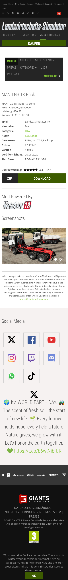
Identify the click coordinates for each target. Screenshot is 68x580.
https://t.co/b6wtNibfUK (37, 451)
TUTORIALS (54, 34)
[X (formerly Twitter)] (8, 13)
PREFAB (11, 67)
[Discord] (33, 13)
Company (58, 4)
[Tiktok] (38, 13)
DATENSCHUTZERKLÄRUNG (32, 508)
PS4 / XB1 (13, 73)
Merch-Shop (8, 4)
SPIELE (15, 34)
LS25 (44, 67)
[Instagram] (23, 13)
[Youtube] (18, 13)
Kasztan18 (31, 135)
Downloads (20, 4)
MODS (43, 34)
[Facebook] (13, 13)
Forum (30, 4)
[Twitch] (28, 13)
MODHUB (12, 61)
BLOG (6, 34)
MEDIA (25, 34)
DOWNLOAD (42, 178)
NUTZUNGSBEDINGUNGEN (23, 512)
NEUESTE (25, 60)
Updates (39, 4)
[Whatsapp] (4, 13)
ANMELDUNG (50, 76)
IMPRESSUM (53, 512)
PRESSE (34, 516)
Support (48, 4)
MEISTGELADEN (44, 60)
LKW (27, 131)
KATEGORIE (27, 67)
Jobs (4, 8)
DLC (34, 34)
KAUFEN (34, 43)
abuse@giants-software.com (34, 298)
